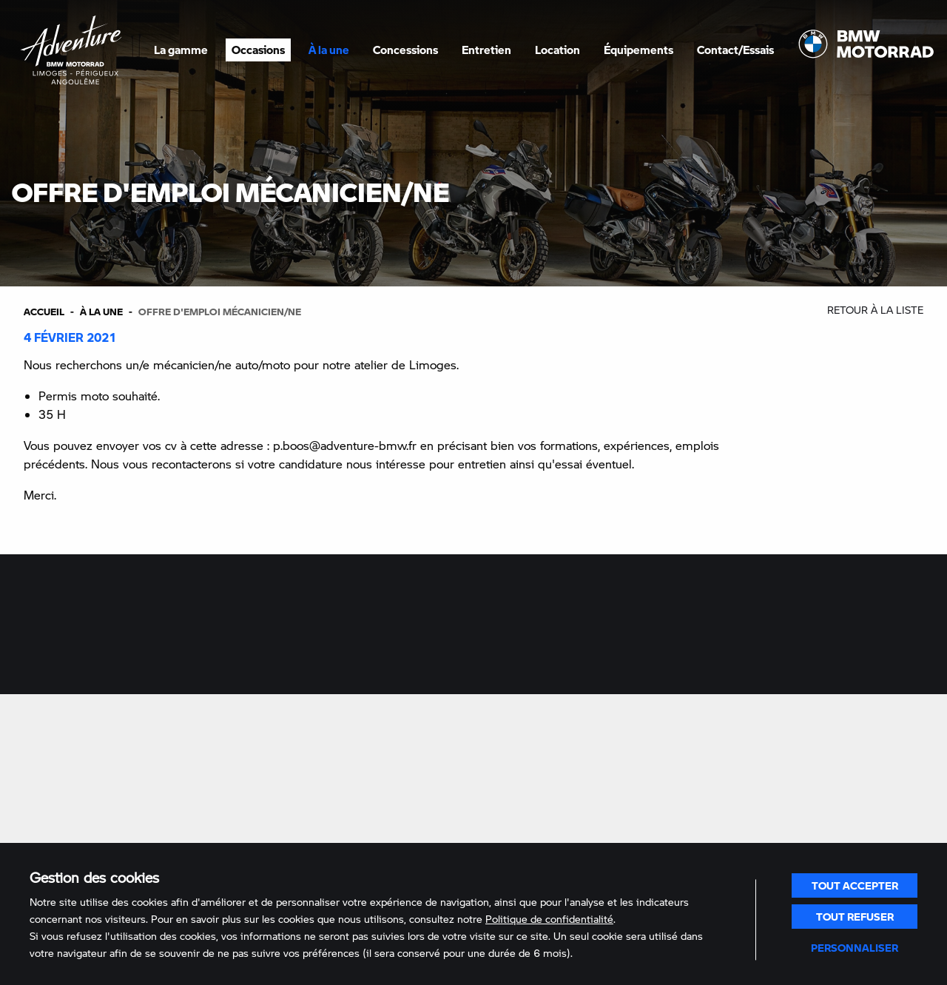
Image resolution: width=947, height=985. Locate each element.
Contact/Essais (735, 49)
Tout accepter (855, 885)
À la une (329, 49)
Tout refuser (855, 916)
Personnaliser (854, 947)
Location (557, 49)
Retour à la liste (875, 309)
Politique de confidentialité (549, 918)
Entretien (486, 49)
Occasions (258, 49)
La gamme (181, 49)
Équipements (638, 49)
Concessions (405, 49)
